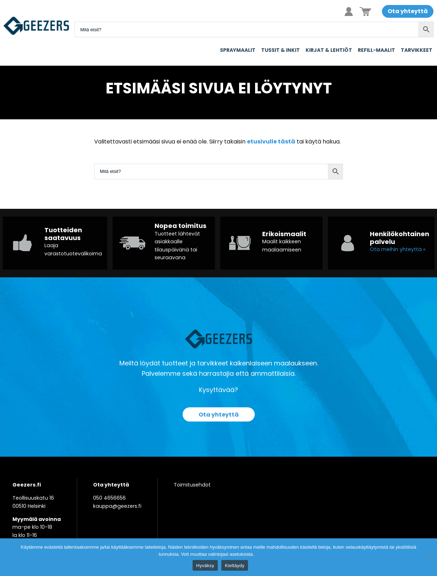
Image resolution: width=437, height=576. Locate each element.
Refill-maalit (376, 50)
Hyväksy (205, 565)
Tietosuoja (266, 554)
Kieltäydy (234, 565)
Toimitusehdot (192, 484)
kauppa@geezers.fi (117, 506)
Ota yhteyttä (408, 11)
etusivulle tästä (271, 141)
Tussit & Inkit (280, 50)
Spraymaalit (237, 50)
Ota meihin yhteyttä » (397, 249)
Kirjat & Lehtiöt (329, 50)
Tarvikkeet (416, 50)
